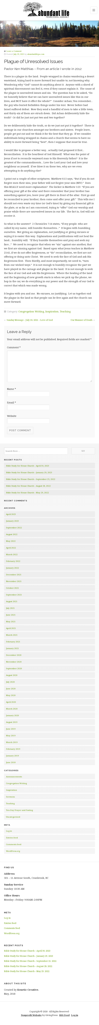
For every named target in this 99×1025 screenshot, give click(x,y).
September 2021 (14, 594)
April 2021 (11, 628)
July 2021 (10, 608)
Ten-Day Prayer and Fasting (19, 810)
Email (11, 402)
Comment (14, 347)
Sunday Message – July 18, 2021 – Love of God (30, 319)
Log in (9, 831)
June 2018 (11, 762)
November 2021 (14, 581)
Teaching (65, 311)
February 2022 (13, 561)
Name (11, 389)
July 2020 (10, 682)
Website (11, 416)
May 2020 (11, 695)
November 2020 (14, 661)
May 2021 (11, 621)
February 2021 (13, 641)
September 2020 (14, 668)
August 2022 (11, 534)
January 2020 (12, 715)
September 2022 (14, 527)
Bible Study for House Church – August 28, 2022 (28, 486)
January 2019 (12, 755)
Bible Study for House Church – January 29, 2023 (29, 472)
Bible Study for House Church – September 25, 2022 (30, 479)
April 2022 (11, 547)
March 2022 (12, 554)
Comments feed (13, 844)
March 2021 (12, 635)
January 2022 (12, 568)
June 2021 (11, 615)
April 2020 (11, 702)
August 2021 (11, 601)
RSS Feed (64, 1015)
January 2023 (12, 521)
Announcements (14, 776)
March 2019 (12, 742)
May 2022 (11, 541)
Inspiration (52, 311)
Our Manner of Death (81, 319)
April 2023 (11, 514)
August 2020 (11, 675)
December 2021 (13, 574)
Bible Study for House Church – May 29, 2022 (27, 492)
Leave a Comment (14, 51)
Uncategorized (13, 817)
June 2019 (11, 729)
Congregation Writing (31, 311)
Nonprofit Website (31, 1015)
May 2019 (11, 735)
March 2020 (12, 708)
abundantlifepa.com (35, 54)
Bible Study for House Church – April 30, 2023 (27, 465)
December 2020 (13, 655)
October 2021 (12, 588)
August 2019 (11, 722)
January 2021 (12, 648)
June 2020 (11, 688)
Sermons (10, 796)
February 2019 (13, 749)
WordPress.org (13, 851)
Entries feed (12, 837)
